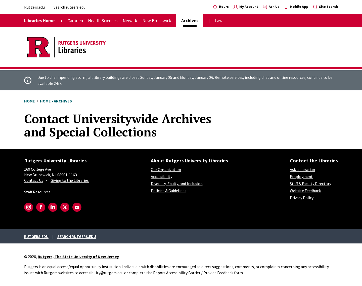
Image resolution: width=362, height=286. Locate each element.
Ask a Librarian (302, 169)
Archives (189, 20)
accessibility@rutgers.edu (101, 272)
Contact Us (33, 180)
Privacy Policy (301, 197)
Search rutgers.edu (69, 7)
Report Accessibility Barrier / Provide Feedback (193, 272)
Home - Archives (56, 100)
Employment (301, 176)
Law (218, 20)
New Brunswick (156, 20)
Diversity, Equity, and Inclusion (177, 183)
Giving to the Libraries (70, 180)
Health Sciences (103, 20)
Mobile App (296, 6)
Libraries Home (39, 20)
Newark (130, 20)
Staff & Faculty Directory (310, 183)
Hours (221, 6)
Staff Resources (37, 191)
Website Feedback (305, 190)
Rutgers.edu (34, 7)
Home (29, 100)
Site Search (325, 6)
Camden (75, 20)
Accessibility (161, 176)
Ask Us (271, 6)
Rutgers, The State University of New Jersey (78, 256)
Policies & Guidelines (168, 190)
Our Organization (166, 169)
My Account (246, 6)
